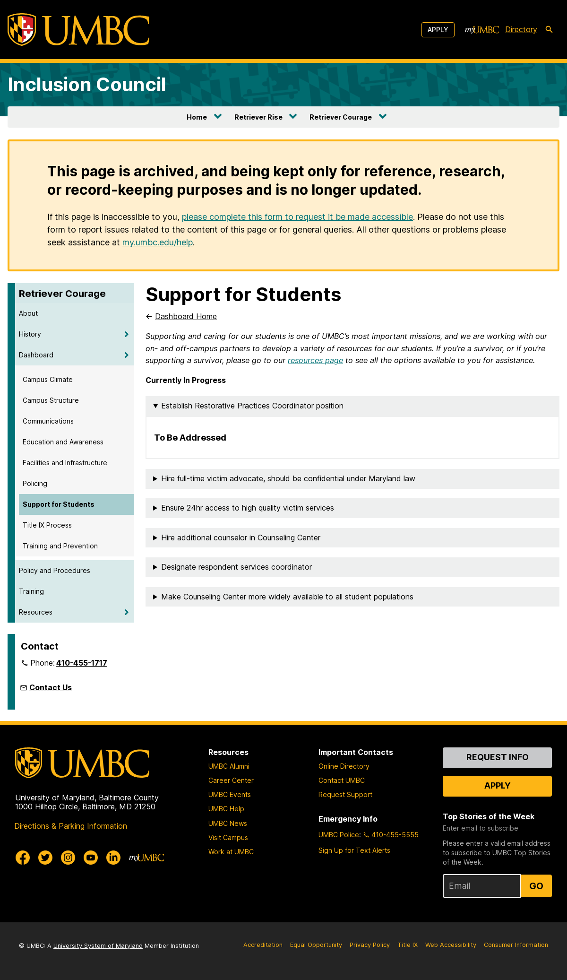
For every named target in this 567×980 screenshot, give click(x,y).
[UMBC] (78, 30)
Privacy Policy (370, 944)
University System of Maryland (98, 945)
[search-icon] (549, 29)
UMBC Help (226, 809)
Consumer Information (516, 944)
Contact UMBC (341, 780)
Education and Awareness (63, 442)
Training (31, 591)
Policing (35, 483)
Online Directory (343, 766)
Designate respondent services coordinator (236, 567)
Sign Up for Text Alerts (354, 850)
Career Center (231, 780)
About (28, 313)
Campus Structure (51, 400)
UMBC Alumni (228, 766)
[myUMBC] (482, 29)
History (30, 334)
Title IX (407, 944)
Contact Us (50, 687)
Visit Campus (228, 837)
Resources (35, 612)
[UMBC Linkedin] (113, 857)
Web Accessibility (450, 944)
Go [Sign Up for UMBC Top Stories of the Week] (536, 886)
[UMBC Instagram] (68, 857)
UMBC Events (229, 794)
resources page (315, 360)
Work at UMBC (231, 852)
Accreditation (263, 944)
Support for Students (58, 504)
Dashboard (36, 355)
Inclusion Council (87, 84)
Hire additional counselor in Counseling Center (240, 537)
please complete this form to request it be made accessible (297, 217)
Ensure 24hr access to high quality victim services (247, 507)
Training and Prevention (60, 546)
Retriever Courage (340, 117)
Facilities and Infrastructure (65, 463)
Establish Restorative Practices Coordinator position (252, 405)
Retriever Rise (258, 117)
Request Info (497, 757)
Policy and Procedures (54, 570)
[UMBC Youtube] (90, 857)
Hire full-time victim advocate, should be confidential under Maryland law (288, 478)
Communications (48, 421)
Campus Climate (48, 379)
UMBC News (227, 823)
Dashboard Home (186, 316)
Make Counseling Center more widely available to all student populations (287, 596)
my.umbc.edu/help (157, 242)
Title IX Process (47, 525)
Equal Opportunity (316, 944)
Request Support (345, 794)
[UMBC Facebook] (22, 857)
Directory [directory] (521, 29)
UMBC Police (338, 835)
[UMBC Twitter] (45, 857)
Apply (438, 30)
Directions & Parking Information (70, 826)
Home (197, 117)
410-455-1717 (81, 663)
